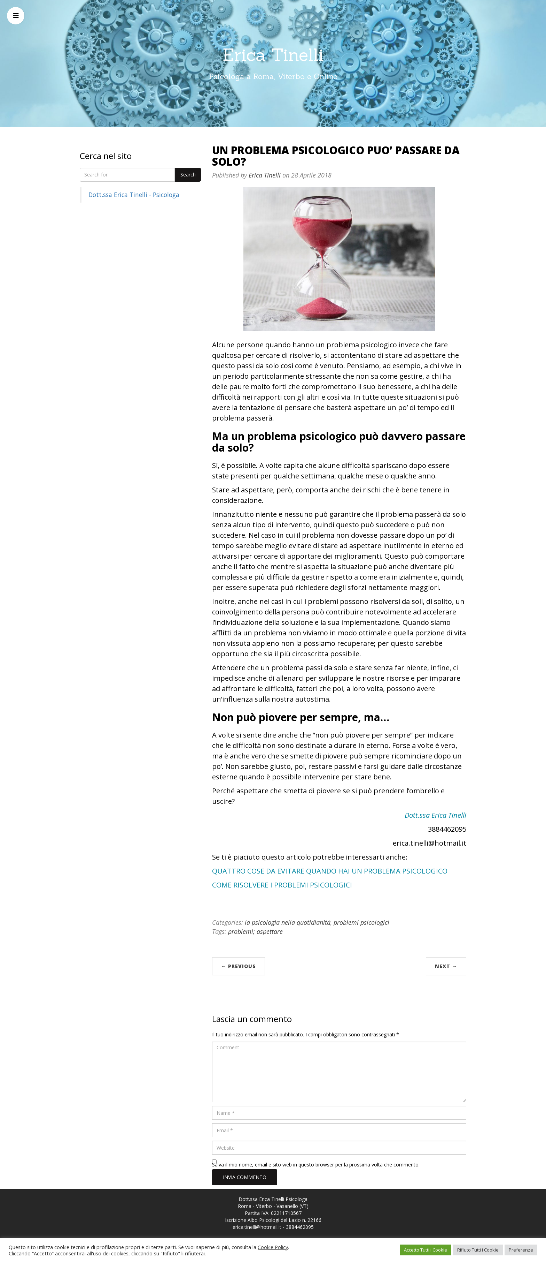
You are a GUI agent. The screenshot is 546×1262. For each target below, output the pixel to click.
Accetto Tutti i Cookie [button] (425, 1250)
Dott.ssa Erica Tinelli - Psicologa (133, 194)
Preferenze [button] (521, 1250)
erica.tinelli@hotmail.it (257, 1227)
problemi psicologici (361, 922)
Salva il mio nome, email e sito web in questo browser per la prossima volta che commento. (316, 1164)
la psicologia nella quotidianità (287, 922)
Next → (446, 966)
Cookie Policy (273, 1247)
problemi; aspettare (255, 931)
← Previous (238, 966)
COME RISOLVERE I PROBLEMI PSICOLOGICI (282, 885)
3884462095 (300, 1227)
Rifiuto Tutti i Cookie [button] (478, 1250)
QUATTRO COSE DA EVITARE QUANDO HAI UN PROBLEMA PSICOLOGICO (329, 871)
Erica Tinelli (273, 55)
